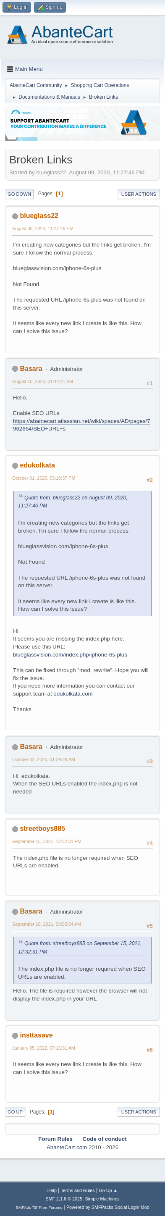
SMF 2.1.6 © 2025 (63, 1198)
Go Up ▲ (108, 1190)
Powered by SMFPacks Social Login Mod (107, 1207)
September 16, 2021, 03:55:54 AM (46, 924)
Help (52, 1190)
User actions (138, 194)
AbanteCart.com (67, 1147)
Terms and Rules (78, 1190)
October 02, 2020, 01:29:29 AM (43, 759)
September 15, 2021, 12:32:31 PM (46, 841)
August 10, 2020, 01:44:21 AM (42, 381)
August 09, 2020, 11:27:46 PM (42, 228)
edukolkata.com (72, 694)
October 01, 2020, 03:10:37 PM (43, 478)
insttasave (36, 1035)
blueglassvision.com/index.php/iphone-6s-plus (70, 654)
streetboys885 (42, 828)
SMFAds (23, 1207)
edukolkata (37, 465)
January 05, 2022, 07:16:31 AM (43, 1048)
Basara (31, 368)
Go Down (19, 194)
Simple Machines (102, 1198)
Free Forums (51, 1207)
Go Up (15, 1111)
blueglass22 (39, 215)
